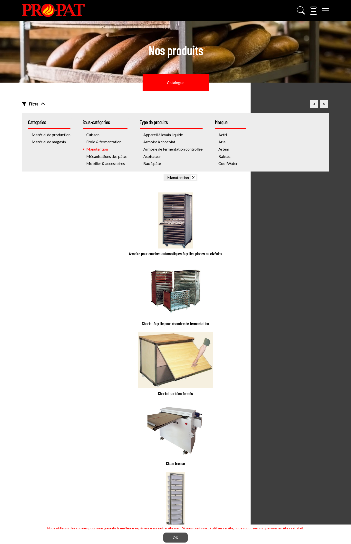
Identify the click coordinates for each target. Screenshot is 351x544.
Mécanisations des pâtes (106, 156)
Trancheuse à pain (299, 446)
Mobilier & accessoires (105, 163)
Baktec (224, 156)
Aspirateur (152, 156)
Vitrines (291, 456)
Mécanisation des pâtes (147, 446)
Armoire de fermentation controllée (173, 149)
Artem (223, 149)
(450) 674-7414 (49, 486)
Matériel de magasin (49, 141)
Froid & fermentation (103, 141)
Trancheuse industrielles (148, 505)
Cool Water (228, 163)
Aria (221, 141)
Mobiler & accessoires (147, 495)
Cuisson (134, 466)
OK (175, 537)
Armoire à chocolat (159, 141)
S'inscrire (258, 373)
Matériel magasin (302, 421)
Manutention (97, 149)
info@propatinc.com (53, 497)
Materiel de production (153, 421)
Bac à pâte (152, 163)
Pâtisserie (136, 476)
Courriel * (128, 373)
